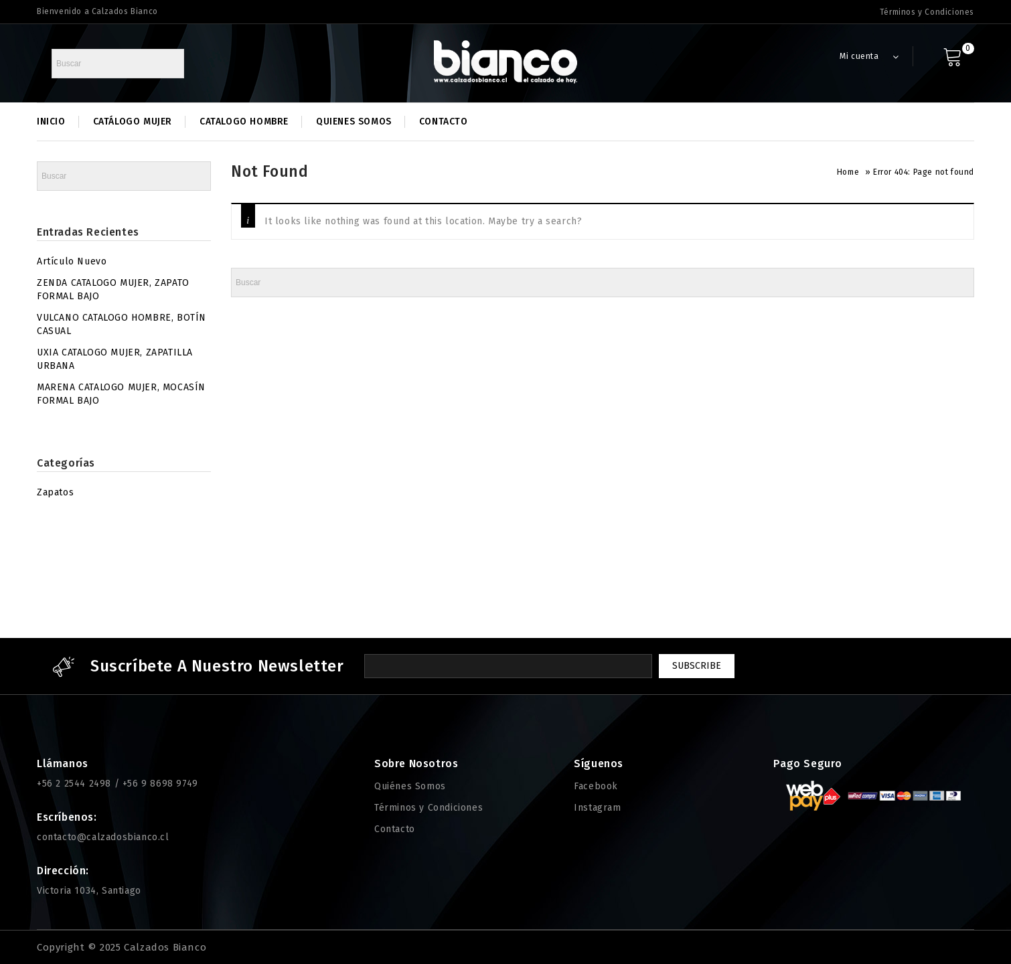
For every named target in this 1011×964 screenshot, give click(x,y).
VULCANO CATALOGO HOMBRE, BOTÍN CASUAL (121, 324)
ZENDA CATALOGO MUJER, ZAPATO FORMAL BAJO (113, 289)
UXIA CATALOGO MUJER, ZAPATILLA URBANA (115, 359)
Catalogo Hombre (244, 121)
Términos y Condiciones (927, 12)
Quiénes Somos (410, 786)
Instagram (597, 807)
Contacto (443, 121)
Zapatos (55, 492)
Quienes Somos (354, 121)
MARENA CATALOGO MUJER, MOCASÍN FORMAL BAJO (121, 394)
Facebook (596, 786)
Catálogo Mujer (132, 121)
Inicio (51, 121)
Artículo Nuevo (71, 261)
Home (848, 172)
